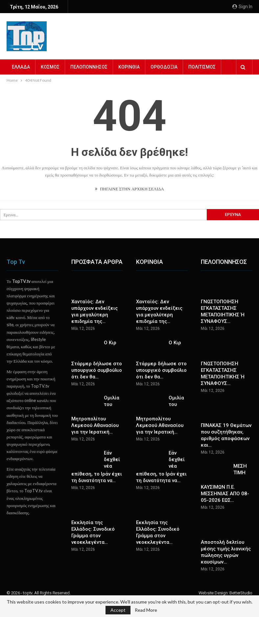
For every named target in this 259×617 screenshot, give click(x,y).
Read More (146, 610)
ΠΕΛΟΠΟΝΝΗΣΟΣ (88, 67)
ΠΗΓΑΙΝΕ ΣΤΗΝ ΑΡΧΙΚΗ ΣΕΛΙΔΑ (129, 188)
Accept (118, 610)
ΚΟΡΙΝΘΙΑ (129, 67)
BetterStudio (240, 592)
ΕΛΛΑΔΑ (21, 67)
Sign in (242, 6)
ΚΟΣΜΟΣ (50, 67)
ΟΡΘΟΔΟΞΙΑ (164, 67)
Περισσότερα (203, 67)
